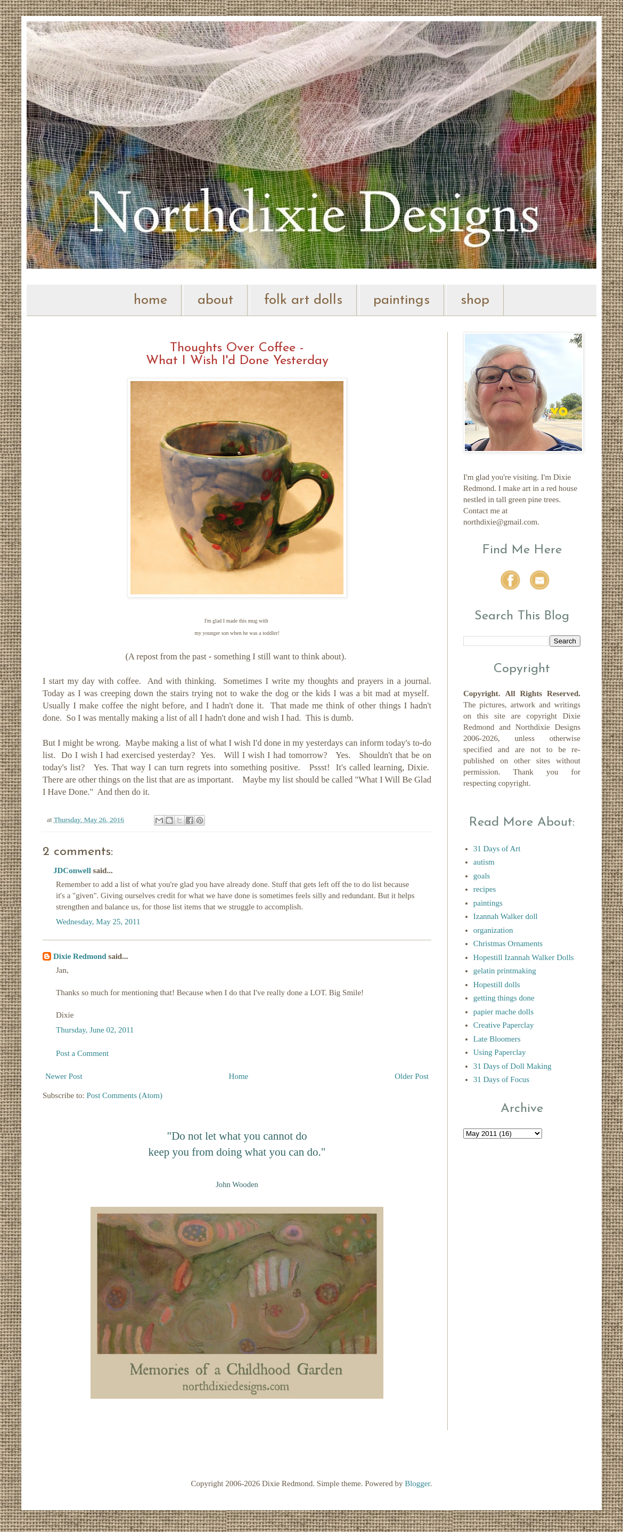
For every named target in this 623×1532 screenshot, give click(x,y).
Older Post (412, 1076)
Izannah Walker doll (505, 916)
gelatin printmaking (504, 970)
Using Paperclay (499, 1052)
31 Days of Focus (501, 1079)
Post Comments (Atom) (125, 1095)
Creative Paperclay (503, 1025)
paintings (401, 300)
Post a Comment (82, 1053)
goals (481, 876)
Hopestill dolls (496, 984)
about (215, 300)
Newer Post (64, 1076)
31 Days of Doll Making (512, 1066)
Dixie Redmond (79, 956)
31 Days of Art (497, 848)
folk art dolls (303, 300)
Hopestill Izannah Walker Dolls (523, 957)
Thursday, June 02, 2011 (95, 1030)
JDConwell (72, 870)
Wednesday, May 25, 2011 (98, 921)
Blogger (417, 1483)
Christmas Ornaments (508, 943)
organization (493, 930)
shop (475, 300)
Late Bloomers (497, 1039)
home (150, 300)
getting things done (504, 998)
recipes (484, 889)
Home (239, 1076)
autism (484, 862)
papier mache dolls (503, 1011)
